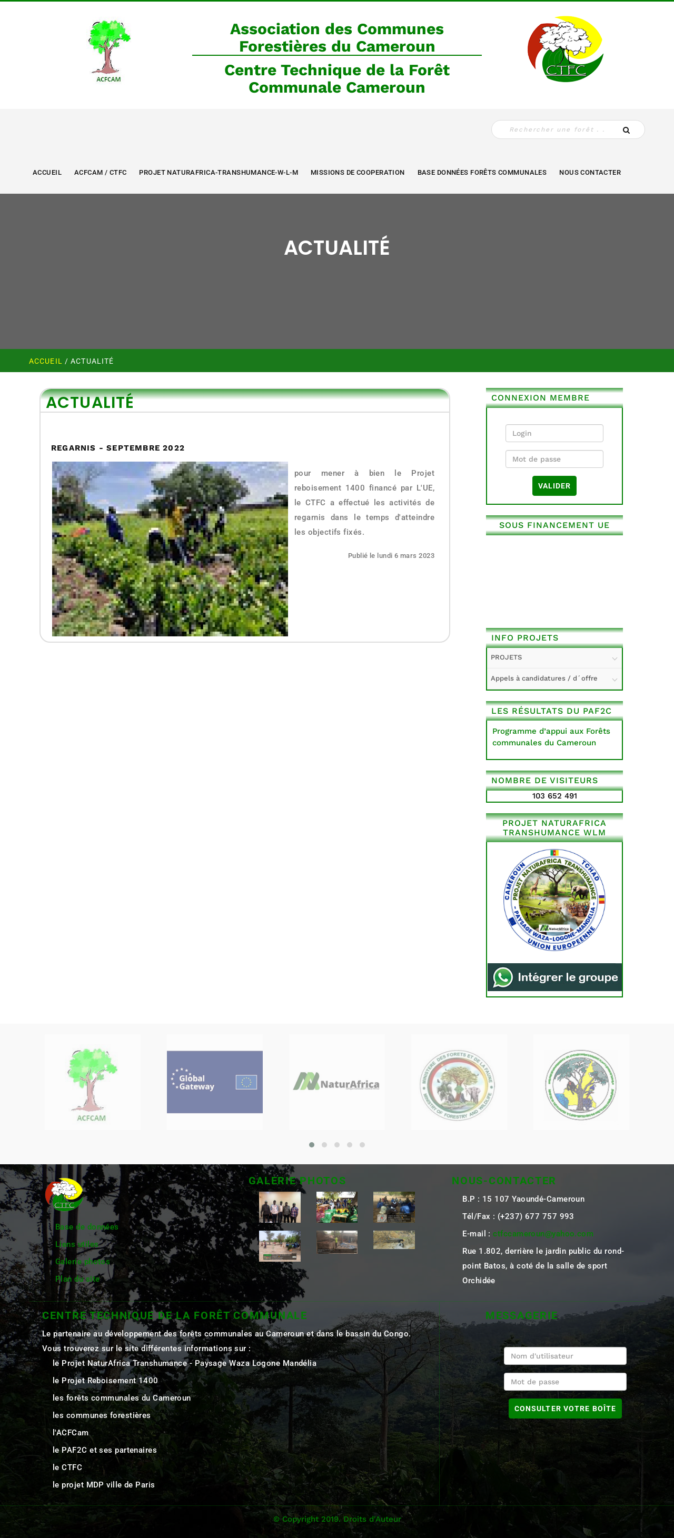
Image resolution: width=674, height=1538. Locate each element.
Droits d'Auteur (372, 1519)
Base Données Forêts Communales (482, 172)
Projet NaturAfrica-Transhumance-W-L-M (218, 172)
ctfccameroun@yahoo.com (543, 1234)
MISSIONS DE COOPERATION (358, 172)
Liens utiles (76, 1244)
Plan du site (77, 1279)
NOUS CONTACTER (590, 172)
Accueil (47, 172)
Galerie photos (82, 1261)
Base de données (87, 1227)
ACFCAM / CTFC (100, 172)
